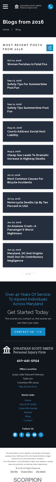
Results (28, 412)
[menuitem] (14, 471)
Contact (28, 420)
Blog (27, 416)
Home (28, 400)
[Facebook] (21, 434)
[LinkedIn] (28, 434)
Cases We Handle (28, 408)
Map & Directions (28, 386)
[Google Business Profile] (15, 434)
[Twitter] (41, 434)
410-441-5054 (28, 360)
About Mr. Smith (28, 404)
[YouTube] (34, 434)
